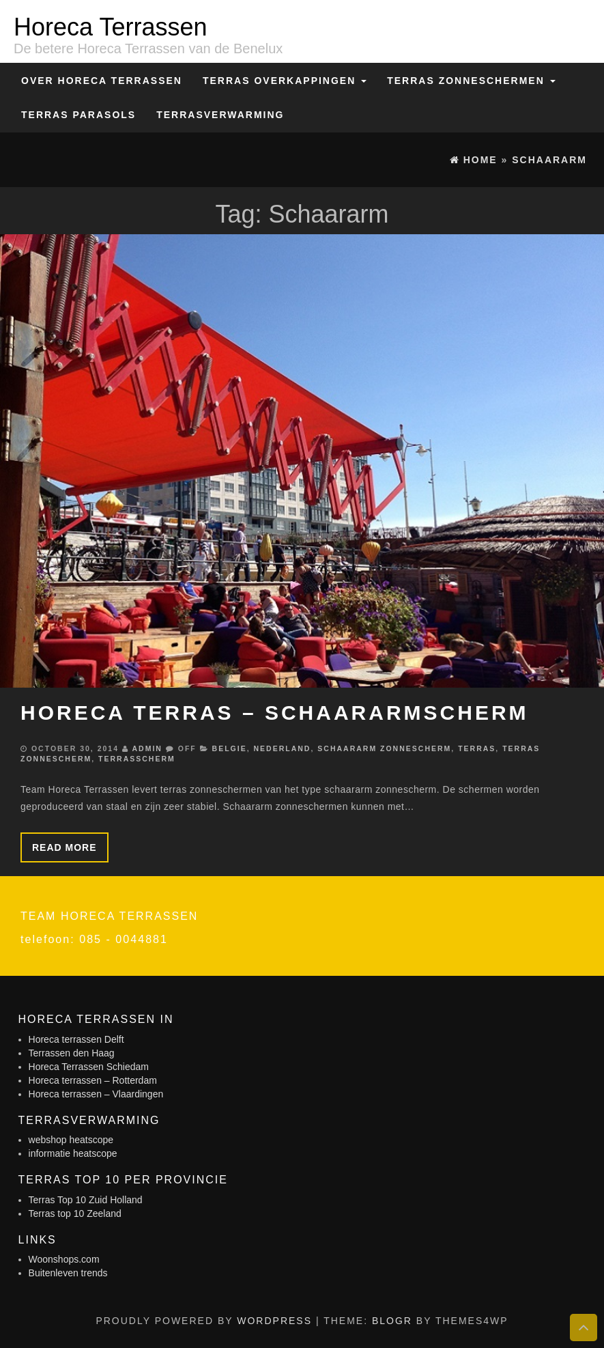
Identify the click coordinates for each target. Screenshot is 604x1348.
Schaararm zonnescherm (384, 748)
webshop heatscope (71, 1139)
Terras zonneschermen (471, 80)
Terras (476, 748)
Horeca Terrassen (110, 27)
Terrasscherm (136, 759)
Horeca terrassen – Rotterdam (93, 1080)
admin (147, 748)
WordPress (274, 1320)
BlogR (392, 1320)
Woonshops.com (64, 1259)
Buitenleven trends (68, 1272)
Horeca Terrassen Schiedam (89, 1066)
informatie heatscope (73, 1153)
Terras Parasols (78, 114)
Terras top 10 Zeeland (75, 1213)
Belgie (229, 748)
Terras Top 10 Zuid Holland (86, 1199)
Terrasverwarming (220, 114)
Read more (64, 847)
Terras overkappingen (284, 80)
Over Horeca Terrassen (101, 80)
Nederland (282, 748)
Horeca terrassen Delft (76, 1039)
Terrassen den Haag (72, 1053)
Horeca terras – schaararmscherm (274, 712)
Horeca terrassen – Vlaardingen (96, 1094)
